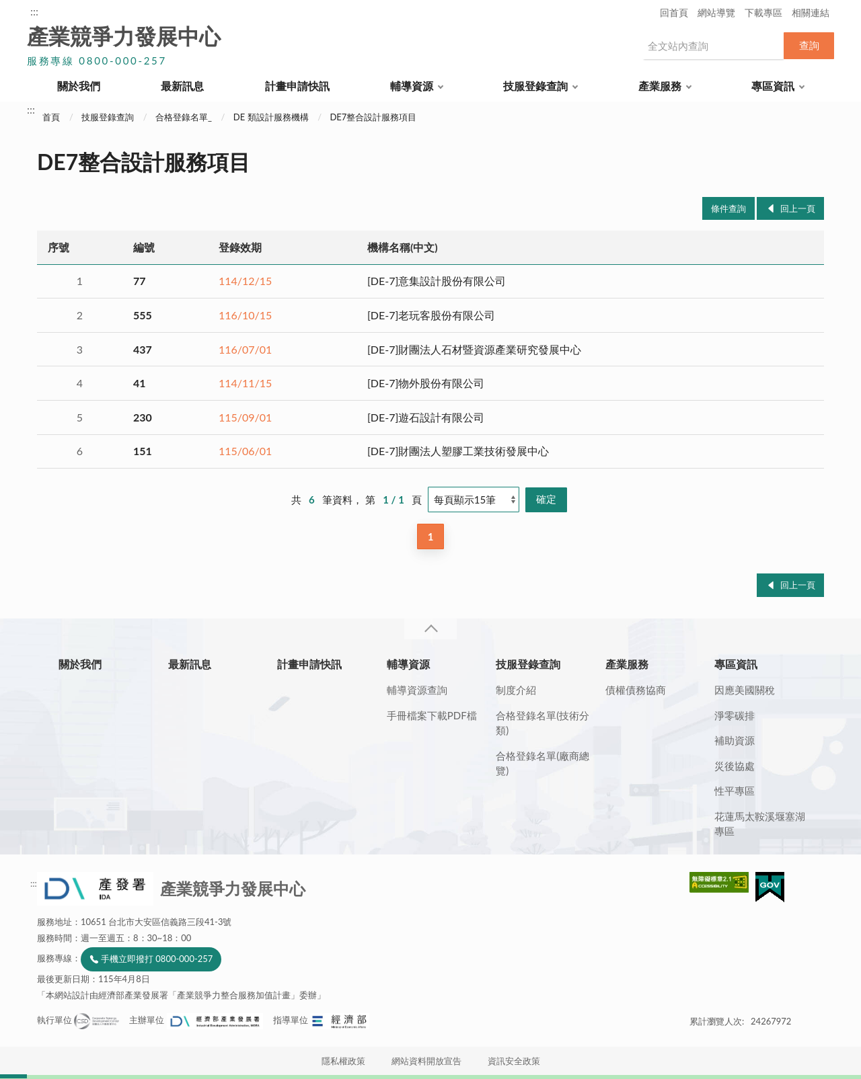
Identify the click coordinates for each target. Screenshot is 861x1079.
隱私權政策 (343, 1060)
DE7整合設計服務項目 (373, 117)
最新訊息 (182, 85)
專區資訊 (772, 85)
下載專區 (763, 12)
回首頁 (674, 12)
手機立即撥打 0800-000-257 (157, 958)
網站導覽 (716, 12)
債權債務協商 (635, 690)
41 (139, 382)
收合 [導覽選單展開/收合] (430, 628)
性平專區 (734, 791)
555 (142, 315)
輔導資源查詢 (417, 690)
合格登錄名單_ (183, 117)
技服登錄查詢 (535, 85)
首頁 (51, 117)
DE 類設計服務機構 (271, 117)
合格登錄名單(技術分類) (542, 723)
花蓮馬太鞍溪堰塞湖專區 (759, 824)
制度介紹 (516, 690)
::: (34, 11)
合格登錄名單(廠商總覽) (542, 763)
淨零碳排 (734, 715)
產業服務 (659, 85)
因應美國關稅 (744, 690)
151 (142, 450)
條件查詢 (728, 208)
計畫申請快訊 (297, 85)
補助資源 (734, 740)
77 (139, 280)
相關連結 (810, 12)
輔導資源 (411, 85)
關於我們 (78, 85)
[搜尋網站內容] (713, 45)
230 (142, 417)
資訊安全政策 (514, 1060)
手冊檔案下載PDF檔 (432, 715)
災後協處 (734, 766)
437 (142, 349)
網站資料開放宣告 (426, 1060)
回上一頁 (797, 208)
